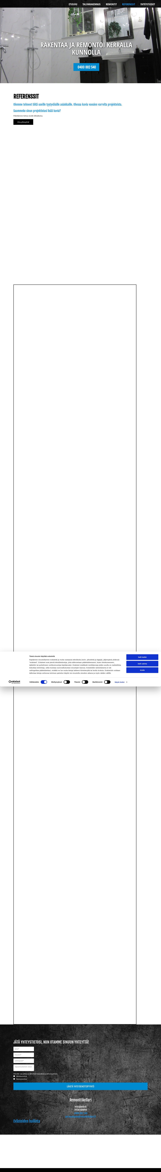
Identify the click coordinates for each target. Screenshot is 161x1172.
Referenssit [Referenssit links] (128, 4)
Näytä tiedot (119, 1168)
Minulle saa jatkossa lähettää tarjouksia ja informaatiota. (35, 1074)
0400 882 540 (80, 1113)
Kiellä (142, 1156)
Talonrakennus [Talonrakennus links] (92, 4)
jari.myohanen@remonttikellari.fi (80, 1116)
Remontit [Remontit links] (111, 4)
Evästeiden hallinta (26, 1121)
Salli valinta (142, 1149)
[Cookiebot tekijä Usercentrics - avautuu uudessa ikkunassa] (14, 1167)
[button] (86, 67)
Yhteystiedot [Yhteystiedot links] (147, 4)
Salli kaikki (142, 1143)
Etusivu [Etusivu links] (73, 4)
